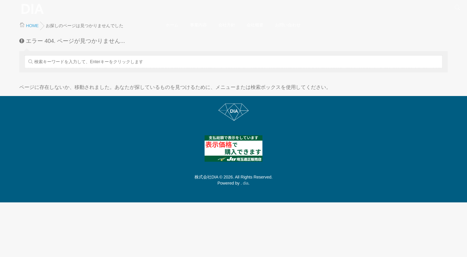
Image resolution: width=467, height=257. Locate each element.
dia (245, 183)
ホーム (172, 24)
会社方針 (226, 24)
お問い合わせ (288, 24)
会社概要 (255, 24)
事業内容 (198, 24)
